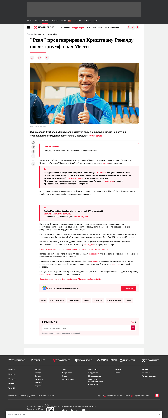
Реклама (51, 396)
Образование (146, 373)
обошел (94, 261)
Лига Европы (97, 28)
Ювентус (129, 300)
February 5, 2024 (81, 216)
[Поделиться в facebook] (33, 152)
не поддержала (46, 274)
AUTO (78, 21)
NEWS (30, 21)
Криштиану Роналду (57, 300)
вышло (106, 163)
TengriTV (11, 388)
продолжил (94, 254)
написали (101, 172)
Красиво (38, 369)
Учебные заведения (149, 376)
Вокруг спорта (78, 28)
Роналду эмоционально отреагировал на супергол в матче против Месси (73, 249)
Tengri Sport (95, 135)
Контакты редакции (27, 396)
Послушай (12, 379)
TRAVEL (87, 21)
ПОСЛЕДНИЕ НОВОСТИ (16, 414)
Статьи (117, 373)
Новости (11, 369)
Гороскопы (39, 382)
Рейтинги (11, 383)
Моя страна (92, 369)
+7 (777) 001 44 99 (114, 396)
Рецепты (38, 386)
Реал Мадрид (98, 300)
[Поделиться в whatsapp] (33, 142)
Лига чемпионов (112, 28)
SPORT (45, 20)
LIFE (37, 21)
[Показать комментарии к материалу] (33, 164)
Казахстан (65, 28)
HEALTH (54, 21)
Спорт (64, 369)
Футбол (43, 300)
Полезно (38, 376)
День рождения (73, 300)
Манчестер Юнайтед (114, 300)
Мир (88, 28)
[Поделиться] (47, 58)
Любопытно (39, 379)
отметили (109, 181)
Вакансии (42, 396)
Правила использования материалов (61, 406)
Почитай (11, 374)
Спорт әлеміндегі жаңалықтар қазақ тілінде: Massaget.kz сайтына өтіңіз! (70, 279)
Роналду (86, 300)
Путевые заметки (94, 376)
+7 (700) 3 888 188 (141, 396)
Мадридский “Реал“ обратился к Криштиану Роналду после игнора (71, 151)
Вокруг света (93, 373)
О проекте (12, 396)
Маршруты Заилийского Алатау (95, 380)
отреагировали (75, 178)
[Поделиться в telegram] (33, 147)
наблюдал (88, 244)
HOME (64, 21)
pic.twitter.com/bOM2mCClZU (57, 214)
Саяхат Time (93, 384)
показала (116, 264)
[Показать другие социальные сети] (33, 156)
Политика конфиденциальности (85, 406)
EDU (96, 21)
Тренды (64, 376)
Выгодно (38, 373)
